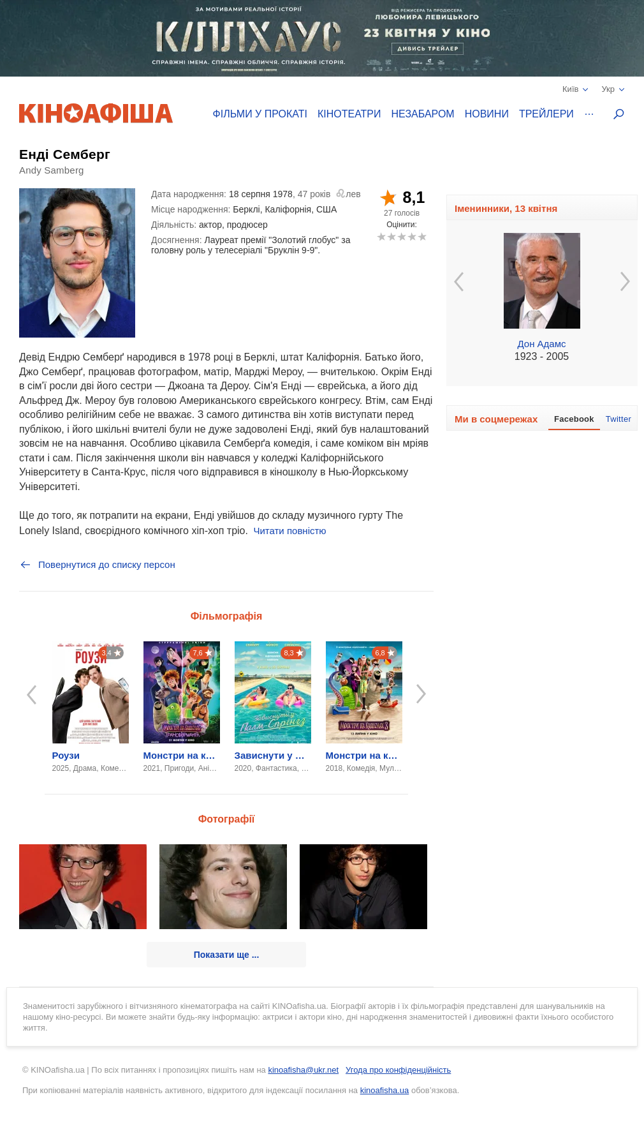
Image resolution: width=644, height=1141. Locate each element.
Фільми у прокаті (260, 113)
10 (422, 236)
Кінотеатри (349, 113)
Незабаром (423, 113)
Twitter (618, 419)
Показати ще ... (227, 955)
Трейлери (546, 113)
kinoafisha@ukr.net (303, 1070)
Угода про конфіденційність (398, 1070)
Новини (487, 113)
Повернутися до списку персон (97, 564)
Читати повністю (289, 530)
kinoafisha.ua (384, 1090)
